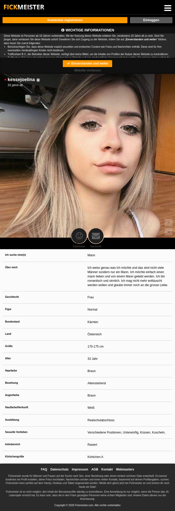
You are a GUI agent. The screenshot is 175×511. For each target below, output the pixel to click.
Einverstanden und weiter (87, 63)
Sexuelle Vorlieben (16, 432)
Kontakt (107, 469)
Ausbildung (12, 419)
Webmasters (125, 469)
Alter (8, 358)
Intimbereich (12, 444)
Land (8, 334)
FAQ (44, 469)
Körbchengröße (14, 456)
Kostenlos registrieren (65, 20)
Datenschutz (59, 469)
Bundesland (12, 321)
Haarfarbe (11, 370)
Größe (8, 346)
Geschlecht (12, 297)
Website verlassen (87, 70)
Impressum (80, 469)
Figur (8, 309)
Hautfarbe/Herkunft (16, 407)
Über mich (11, 267)
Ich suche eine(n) (15, 254)
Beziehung (11, 382)
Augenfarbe (12, 395)
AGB (94, 469)
